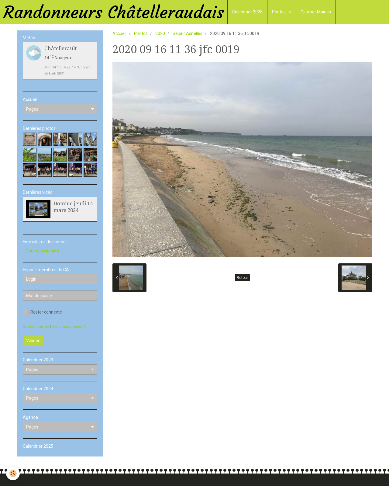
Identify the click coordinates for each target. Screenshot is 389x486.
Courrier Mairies (316, 11)
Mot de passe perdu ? (68, 327)
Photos (279, 11)
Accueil (119, 33)
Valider (33, 340)
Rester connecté (42, 312)
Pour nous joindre (42, 250)
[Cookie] (13, 473)
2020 (160, 33)
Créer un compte (36, 327)
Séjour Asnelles (187, 33)
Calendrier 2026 (247, 11)
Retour (242, 278)
